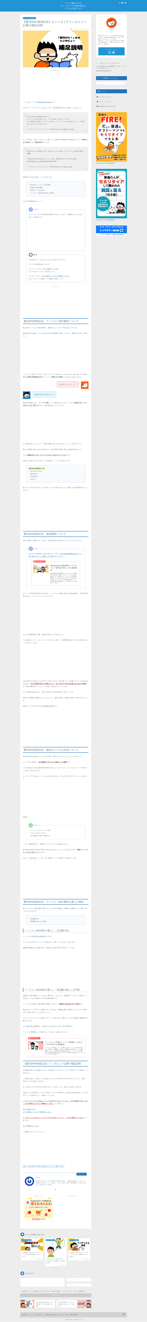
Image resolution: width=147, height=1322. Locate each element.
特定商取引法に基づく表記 (107, 106)
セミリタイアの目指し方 (29, 18)
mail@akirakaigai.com (103, 71)
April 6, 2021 (68, 166)
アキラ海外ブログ (29, 1109)
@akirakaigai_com (44, 102)
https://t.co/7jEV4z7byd (49, 161)
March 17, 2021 (69, 129)
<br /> (28, 1147)
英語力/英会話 (60, 1166)
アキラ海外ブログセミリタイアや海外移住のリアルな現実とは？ (73, 6)
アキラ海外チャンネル (50, 269)
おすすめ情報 (28, 1166)
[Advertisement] (55, 85)
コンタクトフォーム (105, 97)
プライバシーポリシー (106, 101)
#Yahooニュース (36, 161)
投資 (40, 1166)
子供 (35, 1166)
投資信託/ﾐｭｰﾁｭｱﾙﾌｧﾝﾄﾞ (49, 1166)
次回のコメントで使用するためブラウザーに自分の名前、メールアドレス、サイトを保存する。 (54, 1291)
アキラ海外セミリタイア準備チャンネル (55, 276)
